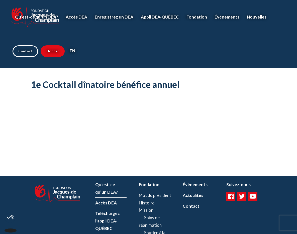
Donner (52, 51)
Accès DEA (76, 17)
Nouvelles (256, 17)
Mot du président (155, 195)
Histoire (146, 202)
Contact (25, 51)
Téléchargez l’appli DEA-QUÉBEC (107, 221)
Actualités (193, 195)
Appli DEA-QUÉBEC (160, 17)
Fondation (196, 17)
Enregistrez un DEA (114, 17)
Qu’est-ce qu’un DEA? (36, 17)
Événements (227, 17)
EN (72, 50)
